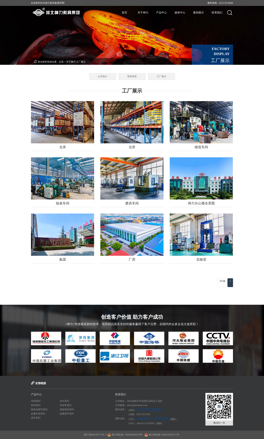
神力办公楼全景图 (201, 203)
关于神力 (143, 12)
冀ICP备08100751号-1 (95, 434)
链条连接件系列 (39, 409)
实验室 (201, 259)
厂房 (132, 259)
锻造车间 (201, 147)
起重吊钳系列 (38, 413)
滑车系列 (35, 418)
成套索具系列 (67, 409)
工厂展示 (81, 62)
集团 (62, 259)
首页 (124, 12)
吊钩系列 (35, 401)
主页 (61, 62)
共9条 (222, 281)
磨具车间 (132, 203)
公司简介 (102, 76)
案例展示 (198, 12)
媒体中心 (180, 12)
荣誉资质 (132, 76)
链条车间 (62, 203)
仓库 (62, 147)
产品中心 (161, 12)
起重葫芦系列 (67, 413)
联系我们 (217, 12)
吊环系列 (64, 401)
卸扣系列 (35, 405)
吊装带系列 (65, 405)
